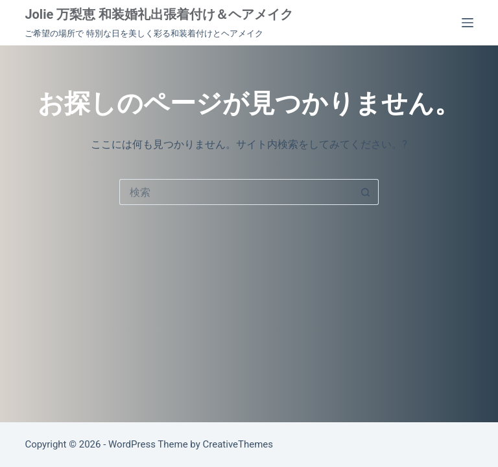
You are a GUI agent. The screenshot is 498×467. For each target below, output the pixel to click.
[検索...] (236, 192)
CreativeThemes (238, 444)
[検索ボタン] (366, 192)
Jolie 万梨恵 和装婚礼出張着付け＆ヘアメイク (159, 14)
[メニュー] (467, 23)
